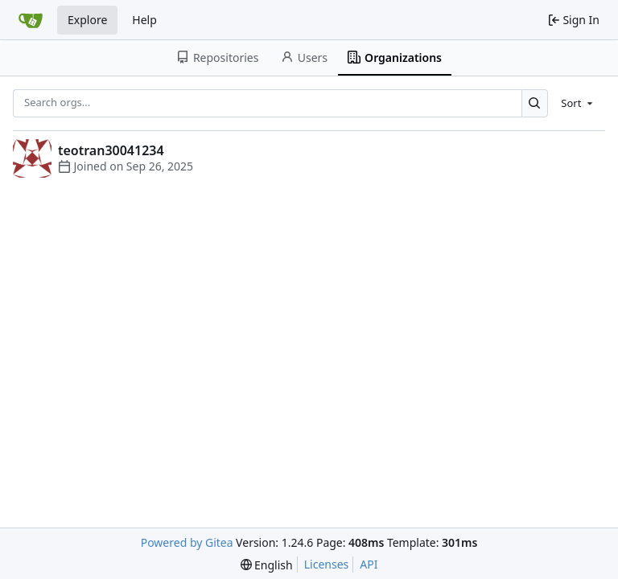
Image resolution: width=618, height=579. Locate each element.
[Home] (30, 20)
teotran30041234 (111, 150)
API (368, 564)
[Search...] (534, 103)
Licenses (326, 564)
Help (144, 19)
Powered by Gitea (187, 542)
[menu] (578, 103)
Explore (87, 19)
